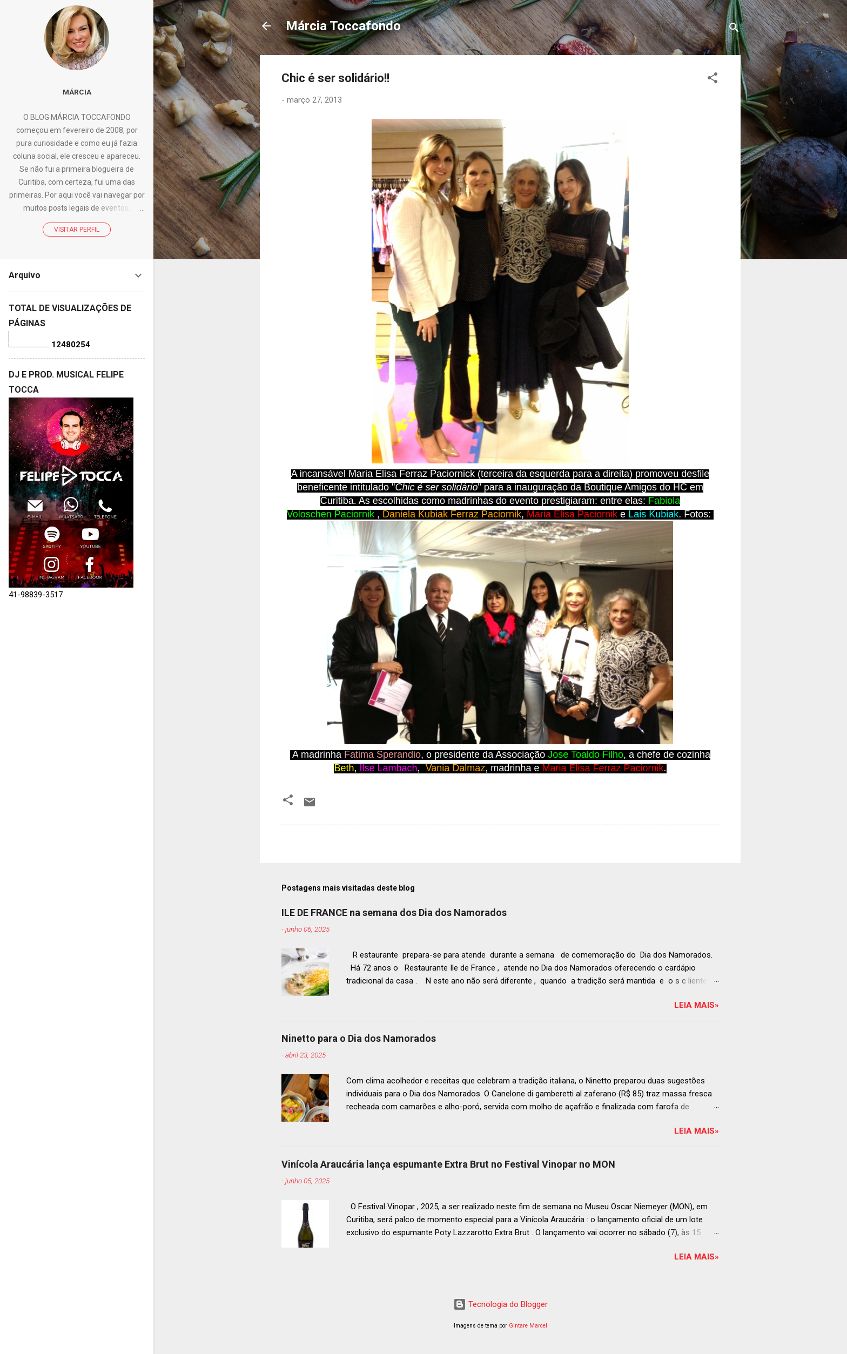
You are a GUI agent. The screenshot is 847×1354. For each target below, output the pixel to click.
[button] (712, 79)
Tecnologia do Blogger (500, 1304)
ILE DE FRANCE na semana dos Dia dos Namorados (394, 912)
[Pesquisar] (734, 29)
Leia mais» (696, 1005)
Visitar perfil (76, 229)
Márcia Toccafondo (343, 25)
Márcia (77, 91)
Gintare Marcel (528, 1325)
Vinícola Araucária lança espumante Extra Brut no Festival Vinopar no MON (448, 1164)
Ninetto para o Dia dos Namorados (358, 1038)
